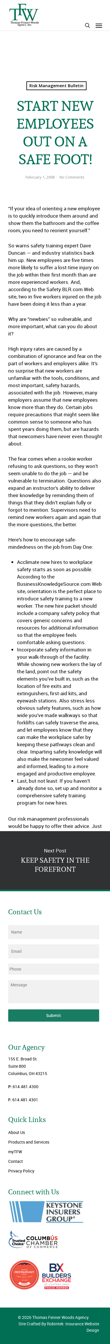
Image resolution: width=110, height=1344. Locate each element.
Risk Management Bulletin (56, 85)
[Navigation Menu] (99, 25)
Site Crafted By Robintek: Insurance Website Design (58, 1327)
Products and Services (28, 1142)
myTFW (15, 1151)
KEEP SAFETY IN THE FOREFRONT (55, 860)
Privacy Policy (21, 1171)
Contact (15, 1161)
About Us (16, 1132)
